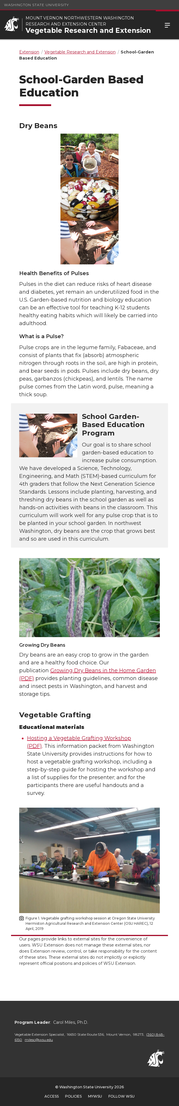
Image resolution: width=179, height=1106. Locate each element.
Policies (73, 1096)
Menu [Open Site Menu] (167, 24)
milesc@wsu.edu (39, 1039)
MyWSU (95, 1096)
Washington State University (36, 5)
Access (51, 1096)
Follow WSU (121, 1096)
